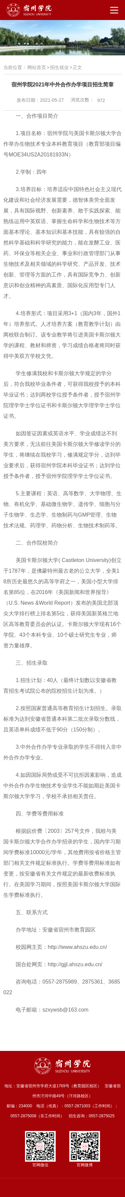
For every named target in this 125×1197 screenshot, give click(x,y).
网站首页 (36, 67)
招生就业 (59, 67)
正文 (77, 67)
